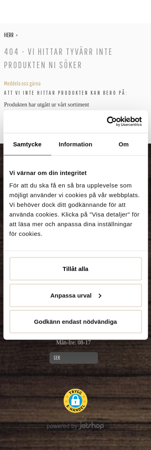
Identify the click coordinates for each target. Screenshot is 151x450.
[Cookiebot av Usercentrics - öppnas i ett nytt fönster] (107, 122)
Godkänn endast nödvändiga (75, 321)
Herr (9, 34)
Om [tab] (124, 143)
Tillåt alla (76, 268)
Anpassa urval (75, 295)
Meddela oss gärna (22, 83)
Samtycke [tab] (27, 143)
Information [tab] (76, 143)
